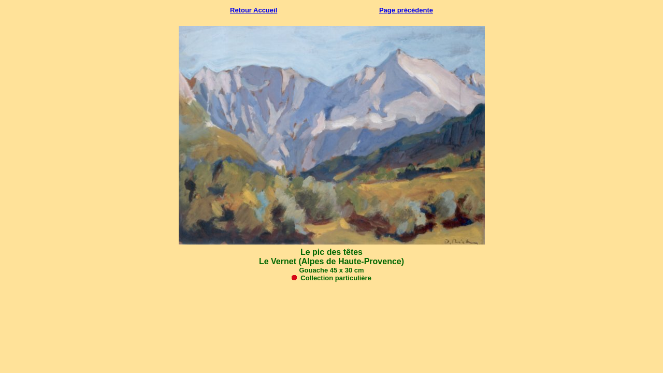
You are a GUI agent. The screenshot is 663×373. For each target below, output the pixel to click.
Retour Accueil (253, 10)
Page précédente (406, 10)
